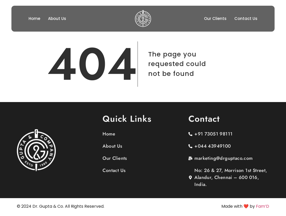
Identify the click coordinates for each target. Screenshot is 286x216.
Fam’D (262, 206)
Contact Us (245, 18)
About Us (57, 18)
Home (34, 18)
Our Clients (215, 18)
